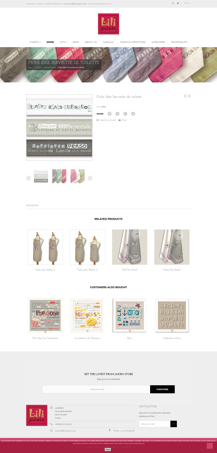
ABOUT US (91, 42)
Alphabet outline (172, 338)
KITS (62, 42)
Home (50, 42)
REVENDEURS (179, 42)
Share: (100, 114)
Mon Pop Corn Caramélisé (45, 338)
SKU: (99, 107)
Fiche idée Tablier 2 (87, 270)
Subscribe (158, 42)
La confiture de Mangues (87, 338)
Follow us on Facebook (124, 431)
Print (124, 120)
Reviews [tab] (32, 205)
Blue (129, 338)
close (107, 449)
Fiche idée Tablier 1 (45, 270)
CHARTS (34, 42)
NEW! (76, 42)
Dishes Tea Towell (172, 270)
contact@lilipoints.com (76, 4)
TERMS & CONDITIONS (132, 42)
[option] (45, 253)
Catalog (108, 42)
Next (90, 178)
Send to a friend (108, 120)
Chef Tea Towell (129, 270)
